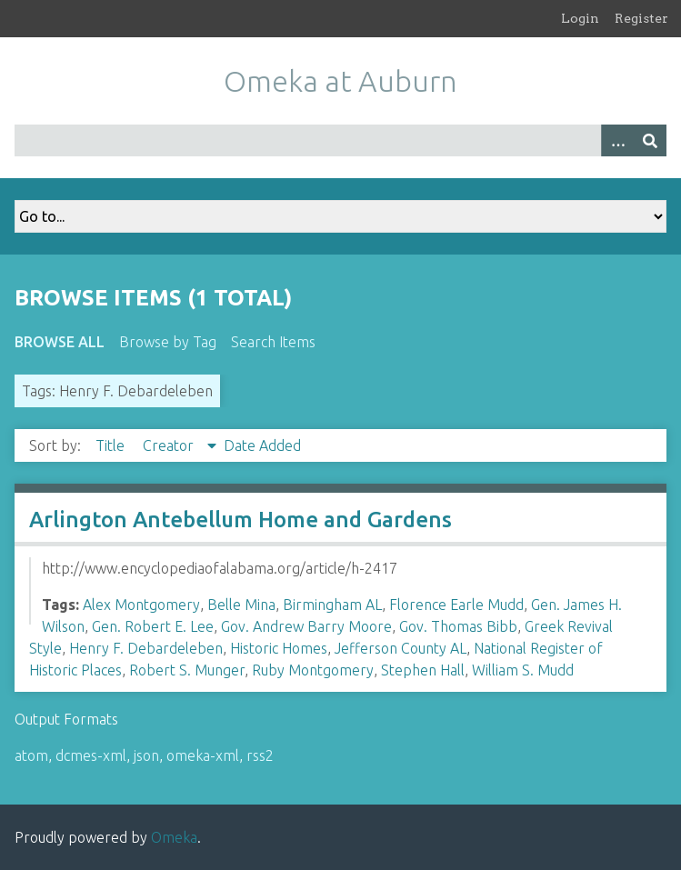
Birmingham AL (332, 604)
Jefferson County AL (400, 648)
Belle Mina (241, 604)
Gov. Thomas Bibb (458, 626)
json (146, 755)
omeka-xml (202, 755)
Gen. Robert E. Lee (153, 626)
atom (31, 755)
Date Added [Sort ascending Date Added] (262, 445)
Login (580, 18)
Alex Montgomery (141, 604)
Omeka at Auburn (340, 81)
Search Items (273, 342)
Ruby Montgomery (313, 670)
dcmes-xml (90, 755)
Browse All (60, 342)
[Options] (617, 140)
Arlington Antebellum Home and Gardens (240, 519)
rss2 (260, 755)
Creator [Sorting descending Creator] (170, 445)
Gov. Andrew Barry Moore (306, 626)
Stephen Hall (423, 670)
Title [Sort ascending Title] (111, 445)
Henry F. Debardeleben (146, 648)
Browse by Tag (167, 342)
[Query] (340, 140)
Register (641, 18)
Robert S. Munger (187, 670)
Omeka (174, 837)
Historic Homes (278, 648)
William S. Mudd (523, 670)
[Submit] (650, 140)
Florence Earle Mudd (456, 604)
